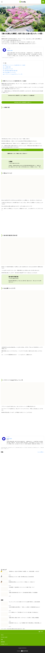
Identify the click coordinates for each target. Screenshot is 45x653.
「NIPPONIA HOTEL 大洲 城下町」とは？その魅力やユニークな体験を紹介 (21, 95)
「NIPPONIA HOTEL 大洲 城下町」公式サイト (22, 102)
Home (2, 634)
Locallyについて (4, 644)
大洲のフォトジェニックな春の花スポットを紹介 (14, 65)
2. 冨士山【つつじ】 (8, 68)
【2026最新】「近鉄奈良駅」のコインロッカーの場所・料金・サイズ (21, 587)
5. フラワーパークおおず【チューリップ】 (13, 74)
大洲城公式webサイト (22, 149)
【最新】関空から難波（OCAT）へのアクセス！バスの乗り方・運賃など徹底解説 (24, 617)
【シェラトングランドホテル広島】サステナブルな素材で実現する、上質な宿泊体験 (24, 601)
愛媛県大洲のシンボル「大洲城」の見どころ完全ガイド (17, 153)
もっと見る (40, 452)
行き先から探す (4, 637)
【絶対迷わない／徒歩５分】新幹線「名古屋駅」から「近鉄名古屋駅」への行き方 (24, 571)
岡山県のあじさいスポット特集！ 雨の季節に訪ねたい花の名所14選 (21, 576)
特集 (2, 639)
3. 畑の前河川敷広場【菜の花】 (11, 70)
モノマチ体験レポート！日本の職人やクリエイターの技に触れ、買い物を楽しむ (23, 612)
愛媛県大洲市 (10, 50)
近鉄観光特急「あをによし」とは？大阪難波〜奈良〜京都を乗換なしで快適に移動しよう (25, 622)
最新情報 (3, 641)
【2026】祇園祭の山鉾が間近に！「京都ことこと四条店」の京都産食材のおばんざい (24, 607)
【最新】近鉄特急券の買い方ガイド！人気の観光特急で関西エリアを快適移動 (23, 592)
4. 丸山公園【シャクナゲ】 (10, 72)
